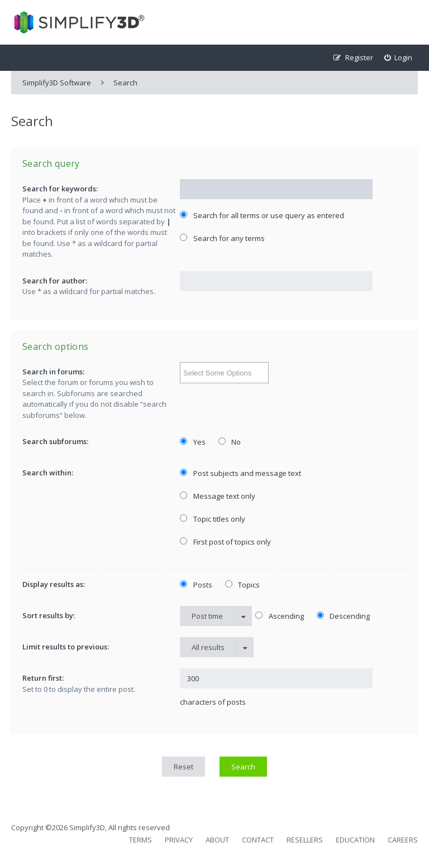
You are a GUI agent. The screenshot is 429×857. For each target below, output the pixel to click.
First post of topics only (225, 542)
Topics (242, 585)
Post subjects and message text (240, 473)
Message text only (217, 496)
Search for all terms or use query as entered (262, 215)
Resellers (305, 840)
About (217, 840)
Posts (196, 585)
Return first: (43, 678)
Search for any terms (222, 238)
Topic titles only (212, 519)
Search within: (47, 473)
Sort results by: (48, 615)
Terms (140, 840)
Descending (343, 616)
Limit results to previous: (65, 647)
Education (355, 840)
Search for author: (54, 281)
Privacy (179, 840)
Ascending (279, 616)
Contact (258, 840)
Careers (403, 840)
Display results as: (53, 584)
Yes (193, 442)
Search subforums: (55, 441)
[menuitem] (398, 58)
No (229, 442)
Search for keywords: (60, 189)
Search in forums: (53, 372)
